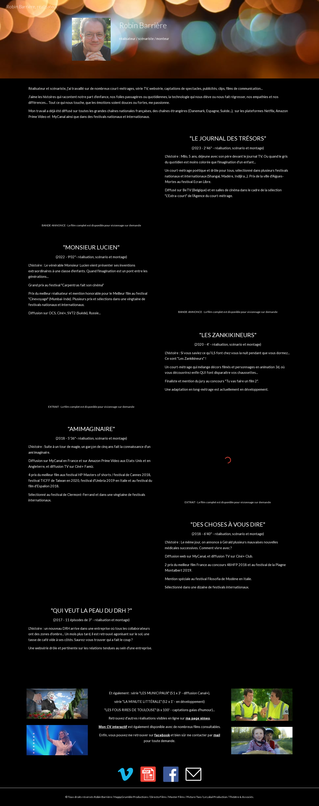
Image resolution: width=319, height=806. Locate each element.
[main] (204, 25)
